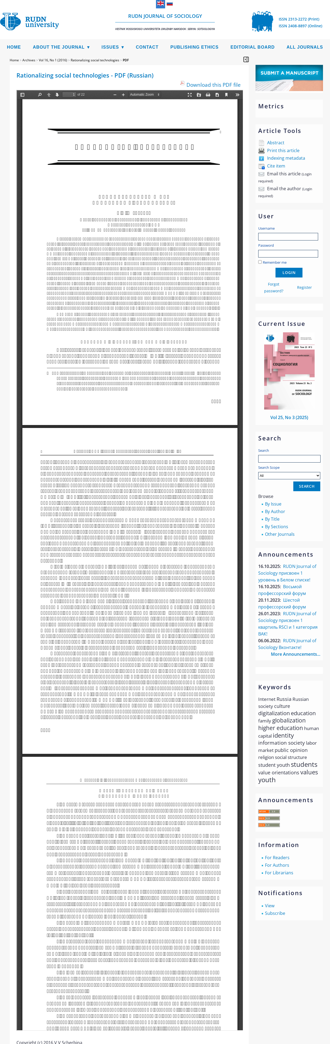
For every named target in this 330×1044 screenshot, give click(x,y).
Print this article (283, 150)
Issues (110, 47)
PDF (126, 60)
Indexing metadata (286, 158)
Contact (147, 47)
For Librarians (279, 873)
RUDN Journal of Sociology (165, 22)
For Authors (277, 865)
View (269, 906)
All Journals (305, 47)
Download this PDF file (213, 84)
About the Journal (59, 47)
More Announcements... (295, 654)
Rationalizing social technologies (95, 60)
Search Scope (289, 472)
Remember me (275, 262)
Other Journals (280, 534)
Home (14, 47)
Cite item (276, 166)
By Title (272, 519)
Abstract (275, 143)
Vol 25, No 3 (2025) (289, 417)
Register (304, 287)
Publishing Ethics (194, 47)
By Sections (276, 527)
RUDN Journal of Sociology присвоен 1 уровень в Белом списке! (287, 573)
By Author (275, 511)
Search (263, 450)
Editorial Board (252, 47)
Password (266, 245)
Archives (28, 60)
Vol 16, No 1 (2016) (53, 60)
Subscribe (275, 913)
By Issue (273, 504)
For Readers (277, 858)
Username (266, 228)
